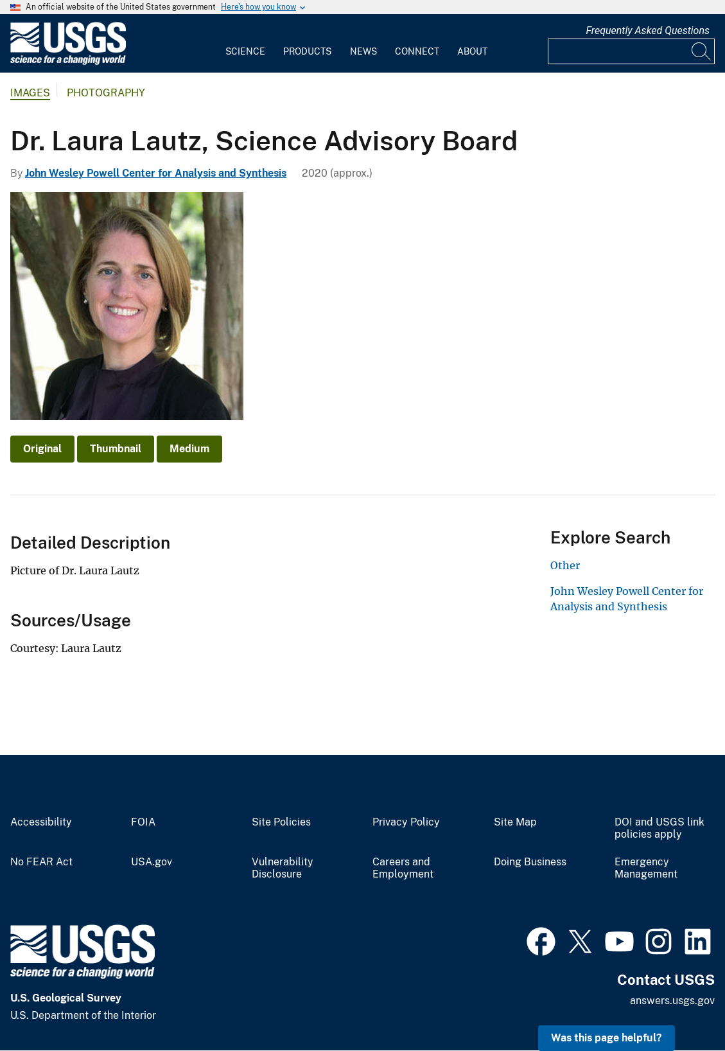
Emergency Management (646, 868)
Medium (189, 449)
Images (30, 93)
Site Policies (281, 822)
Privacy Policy (406, 822)
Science (245, 51)
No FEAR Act (41, 862)
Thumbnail (115, 449)
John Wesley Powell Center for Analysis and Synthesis (155, 173)
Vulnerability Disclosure (282, 868)
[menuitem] (245, 44)
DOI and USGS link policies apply (659, 828)
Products (307, 51)
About (472, 51)
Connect (417, 51)
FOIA (143, 822)
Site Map (515, 822)
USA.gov (151, 862)
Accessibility (41, 822)
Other (565, 565)
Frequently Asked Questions (648, 30)
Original (42, 449)
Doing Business (530, 862)
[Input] (631, 51)
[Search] (702, 51)
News (363, 51)
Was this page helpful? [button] (606, 1038)
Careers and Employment (402, 868)
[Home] (68, 62)
